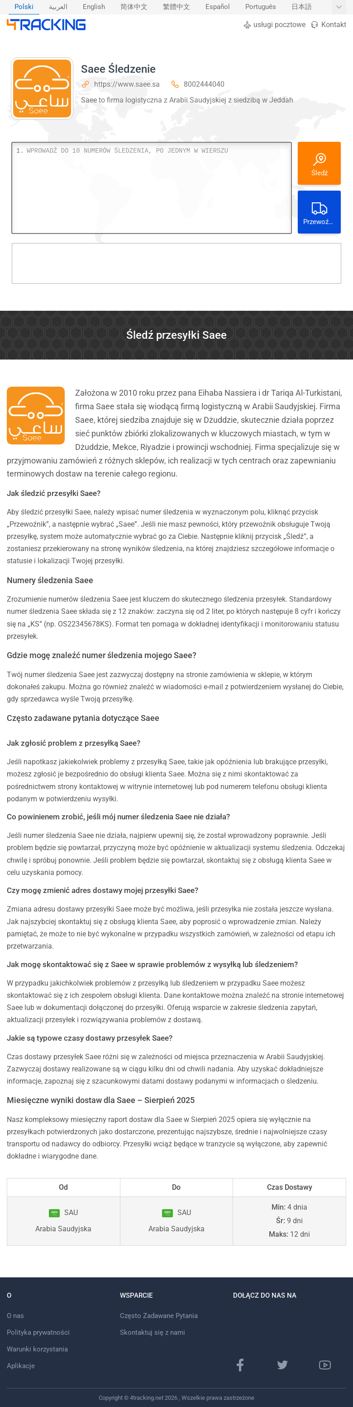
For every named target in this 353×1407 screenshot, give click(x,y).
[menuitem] (24, 7)
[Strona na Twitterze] (282, 1365)
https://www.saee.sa (127, 84)
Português (260, 7)
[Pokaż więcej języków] (339, 7)
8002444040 (204, 84)
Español (217, 7)
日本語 (301, 7)
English (94, 7)
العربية (58, 7)
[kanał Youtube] (325, 1365)
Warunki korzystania (37, 1349)
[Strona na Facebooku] (240, 1365)
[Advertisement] (176, 263)
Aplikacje (21, 1366)
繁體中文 (176, 7)
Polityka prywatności (38, 1332)
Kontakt (328, 24)
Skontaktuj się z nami (152, 1332)
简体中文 (134, 7)
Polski (23, 7)
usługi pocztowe (274, 24)
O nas (15, 1316)
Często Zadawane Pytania (159, 1316)
